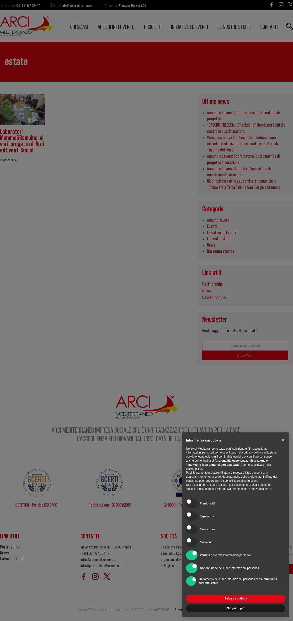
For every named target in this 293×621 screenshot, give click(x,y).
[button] (283, 440)
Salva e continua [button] (235, 598)
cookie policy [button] (194, 468)
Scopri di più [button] (236, 608)
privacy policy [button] (252, 452)
